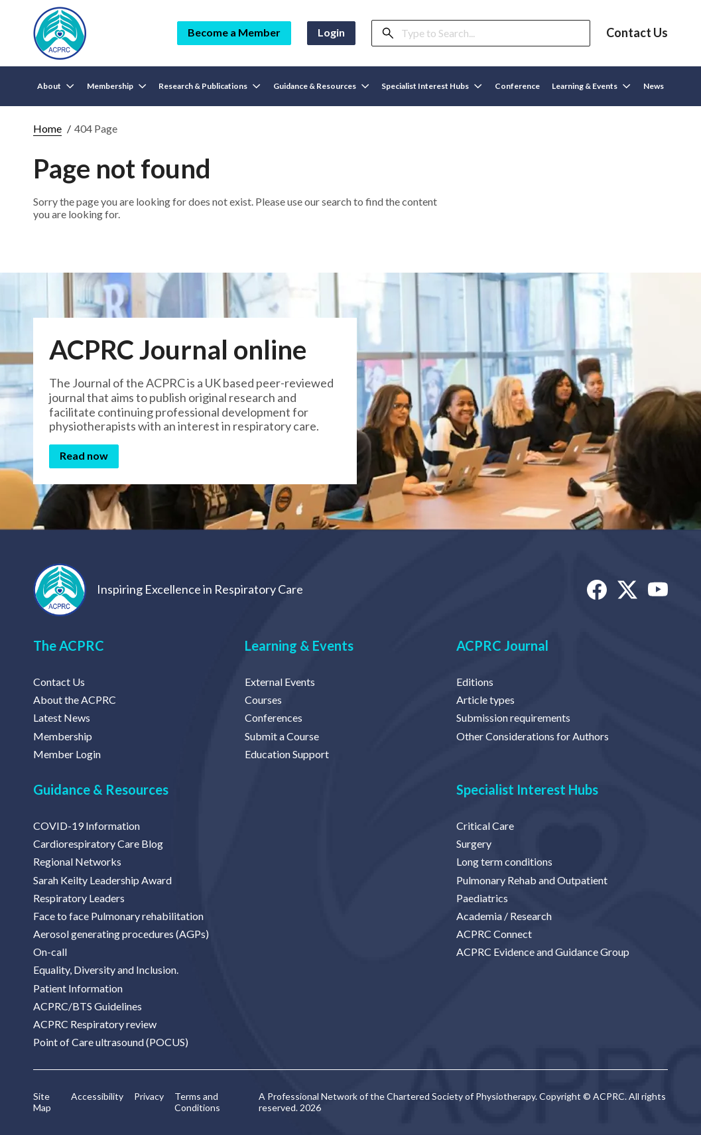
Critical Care (485, 825)
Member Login (67, 754)
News (653, 86)
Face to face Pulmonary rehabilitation (118, 915)
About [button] (55, 86)
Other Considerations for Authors (532, 736)
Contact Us (637, 33)
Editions (474, 681)
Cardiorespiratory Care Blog (98, 843)
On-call (50, 951)
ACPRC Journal (502, 645)
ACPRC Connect (494, 933)
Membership (62, 736)
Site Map (42, 1102)
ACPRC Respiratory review (95, 1024)
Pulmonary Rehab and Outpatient (531, 880)
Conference (517, 86)
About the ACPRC (74, 699)
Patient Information (78, 988)
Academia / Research (504, 915)
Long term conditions (504, 861)
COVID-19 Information (86, 825)
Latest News (61, 717)
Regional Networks (77, 861)
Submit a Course (282, 736)
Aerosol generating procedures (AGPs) (121, 933)
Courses (263, 699)
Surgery (473, 843)
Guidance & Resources (100, 789)
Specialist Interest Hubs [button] (431, 86)
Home (47, 128)
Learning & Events (299, 645)
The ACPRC (68, 645)
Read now (84, 455)
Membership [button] (117, 86)
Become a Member (234, 32)
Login (331, 32)
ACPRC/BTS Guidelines (87, 1006)
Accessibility (97, 1096)
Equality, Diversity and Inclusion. (105, 969)
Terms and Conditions (197, 1102)
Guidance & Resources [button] (321, 86)
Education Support (287, 754)
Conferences (273, 717)
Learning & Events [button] (591, 86)
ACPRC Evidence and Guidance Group (542, 951)
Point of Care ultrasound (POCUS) (110, 1041)
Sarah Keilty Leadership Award (102, 880)
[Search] (491, 33)
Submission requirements (513, 717)
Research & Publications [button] (210, 86)
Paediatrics (482, 898)
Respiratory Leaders (79, 898)
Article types (485, 699)
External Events (280, 681)
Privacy (149, 1096)
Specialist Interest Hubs (527, 789)
